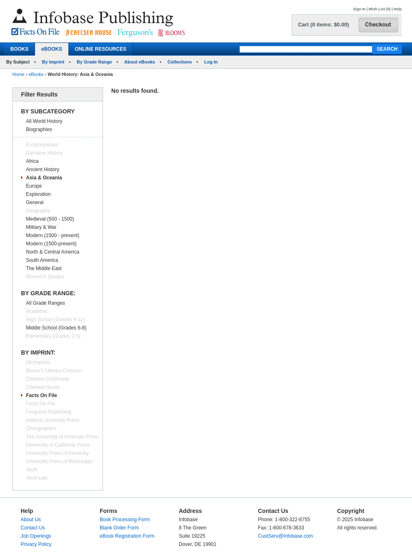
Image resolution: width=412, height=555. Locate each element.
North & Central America (52, 252)
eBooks (36, 74)
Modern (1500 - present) (52, 235)
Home (18, 74)
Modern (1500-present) (51, 244)
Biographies (39, 129)
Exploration (38, 194)
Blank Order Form (119, 528)
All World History (44, 121)
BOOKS (19, 49)
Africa (32, 161)
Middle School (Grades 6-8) (56, 328)
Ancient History (42, 169)
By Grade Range (94, 61)
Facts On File (41, 395)
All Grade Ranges (45, 303)
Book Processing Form (125, 519)
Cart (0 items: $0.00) (323, 24)
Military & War (41, 227)
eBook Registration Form (127, 536)
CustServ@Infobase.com (285, 536)
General (35, 202)
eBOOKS (51, 49)
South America (42, 260)
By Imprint (53, 61)
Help (397, 9)
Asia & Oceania (44, 178)
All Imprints (38, 362)
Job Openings (36, 536)
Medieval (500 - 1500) (50, 219)
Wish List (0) (380, 9)
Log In (211, 61)
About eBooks (139, 61)
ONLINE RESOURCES (100, 49)
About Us (31, 519)
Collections (179, 61)
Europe (34, 186)
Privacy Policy (36, 544)
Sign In (359, 9)
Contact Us (33, 528)
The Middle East (44, 268)
